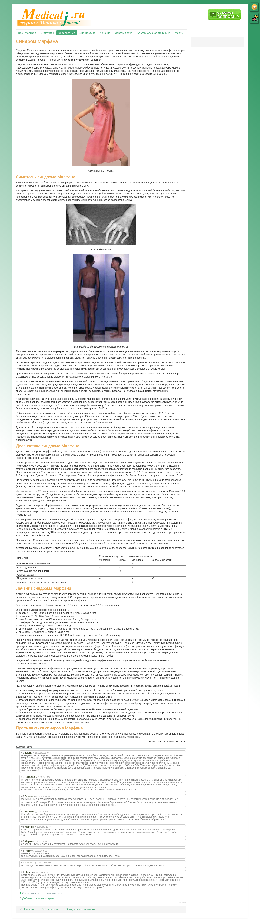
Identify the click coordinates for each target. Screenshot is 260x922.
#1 (22, 872)
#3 (22, 850)
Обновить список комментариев (42, 893)
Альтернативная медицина (154, 32)
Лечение (105, 32)
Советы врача (123, 32)
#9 (22, 752)
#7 (22, 796)
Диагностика (87, 32)
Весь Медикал (27, 32)
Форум (179, 32)
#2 (22, 862)
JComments (181, 902)
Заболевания (66, 32)
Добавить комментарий (38, 898)
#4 (22, 841)
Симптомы (47, 32)
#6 (22, 811)
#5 (22, 826)
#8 (22, 776)
